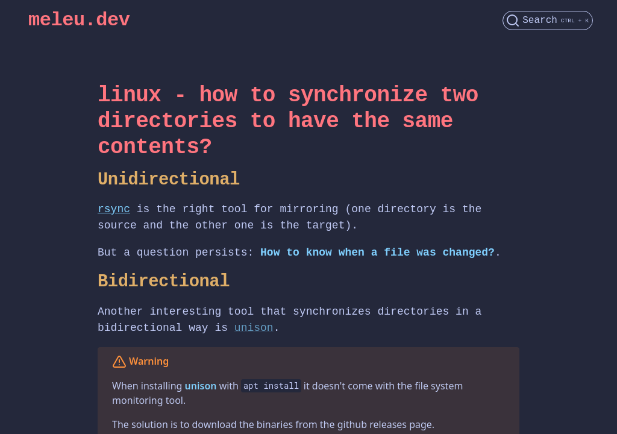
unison (254, 328)
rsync (114, 209)
